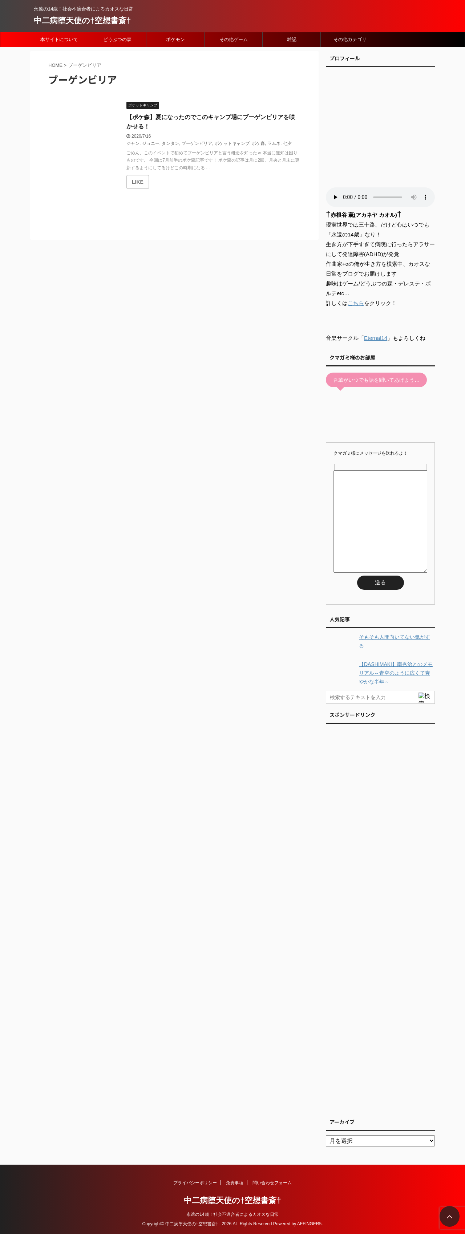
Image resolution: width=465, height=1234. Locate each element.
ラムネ (273, 143)
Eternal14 (375, 338)
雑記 (291, 39)
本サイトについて (59, 39)
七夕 (287, 143)
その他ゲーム (233, 39)
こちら (356, 303)
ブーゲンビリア (197, 143)
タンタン (170, 143)
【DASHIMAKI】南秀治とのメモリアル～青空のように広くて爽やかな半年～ (396, 673)
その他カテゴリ (350, 39)
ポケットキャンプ (232, 143)
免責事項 (234, 1182)
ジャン (133, 143)
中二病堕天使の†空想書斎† (82, 20)
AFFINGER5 (309, 1223)
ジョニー (150, 143)
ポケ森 (258, 143)
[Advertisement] (380, 918)
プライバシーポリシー (195, 1182)
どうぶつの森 (117, 39)
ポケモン (175, 39)
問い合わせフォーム (272, 1182)
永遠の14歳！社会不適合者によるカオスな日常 (232, 1214)
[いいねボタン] (137, 182)
